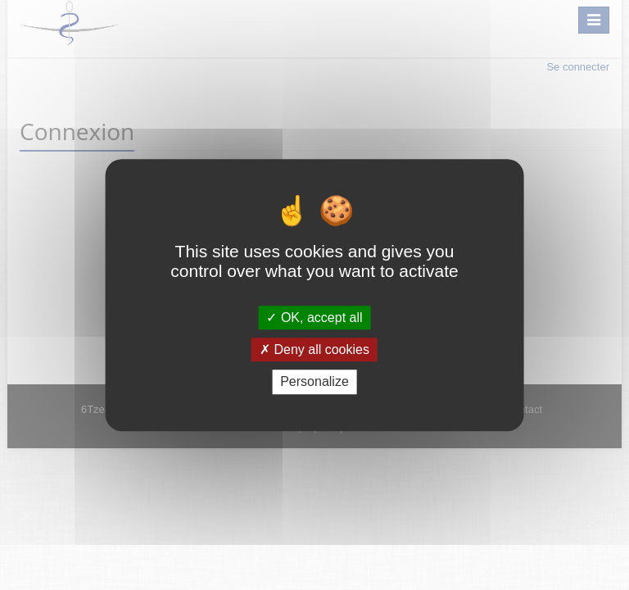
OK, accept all (314, 317)
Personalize (314, 382)
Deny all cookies (314, 349)
